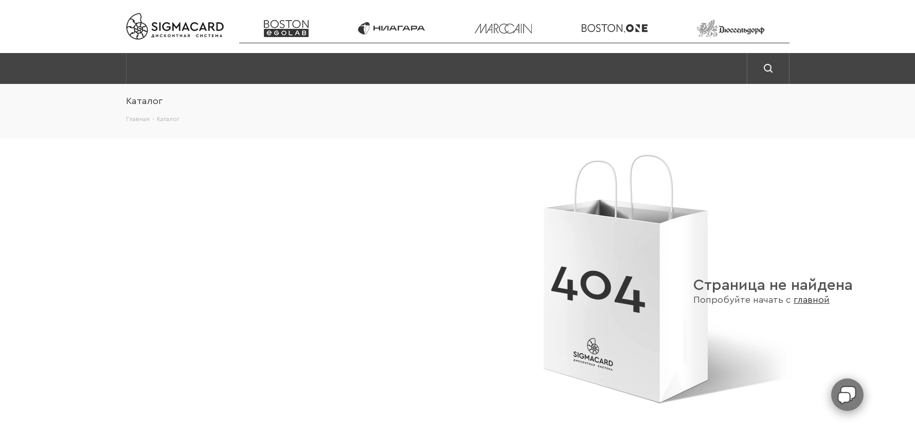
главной (812, 300)
